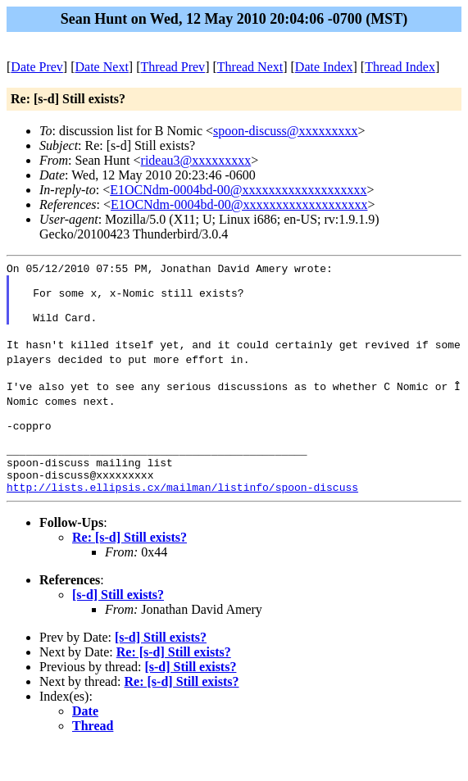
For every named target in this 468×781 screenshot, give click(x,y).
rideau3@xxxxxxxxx (196, 160)
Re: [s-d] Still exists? (129, 572)
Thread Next (250, 67)
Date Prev (37, 67)
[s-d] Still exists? (118, 629)
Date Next (102, 67)
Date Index (324, 67)
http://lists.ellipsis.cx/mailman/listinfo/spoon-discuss (182, 521)
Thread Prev (172, 67)
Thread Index (400, 67)
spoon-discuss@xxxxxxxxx (285, 131)
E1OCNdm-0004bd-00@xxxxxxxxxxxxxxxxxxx (238, 190)
